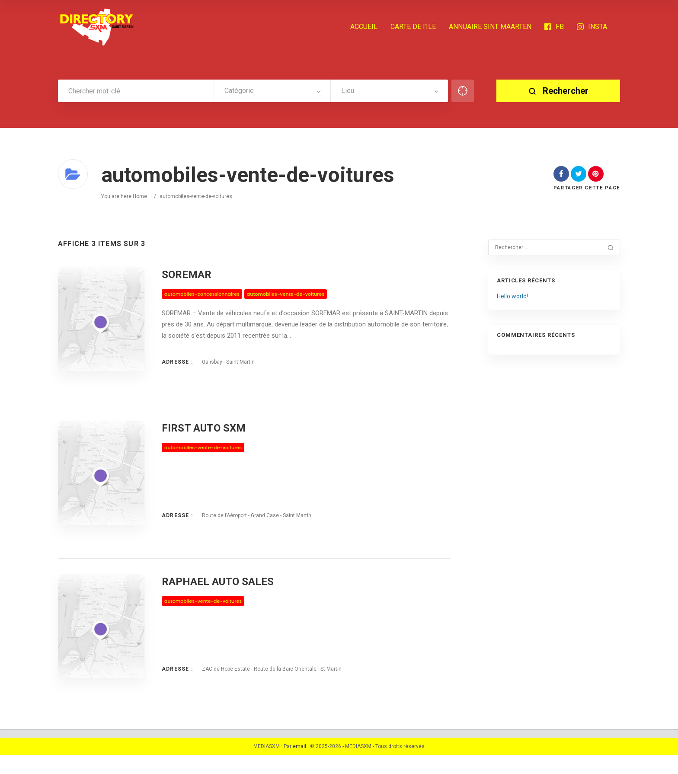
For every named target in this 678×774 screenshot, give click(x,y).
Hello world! (512, 296)
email (299, 765)
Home (140, 196)
